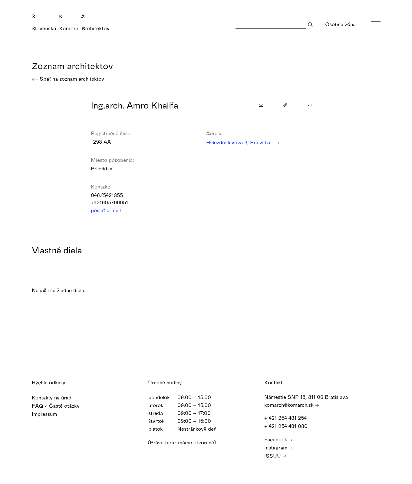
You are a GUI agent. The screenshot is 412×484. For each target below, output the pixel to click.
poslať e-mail (110, 210)
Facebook (278, 439)
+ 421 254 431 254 (288, 418)
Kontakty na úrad (55, 397)
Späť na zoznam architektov (68, 79)
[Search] (271, 24)
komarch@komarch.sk (291, 405)
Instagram (278, 447)
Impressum (48, 414)
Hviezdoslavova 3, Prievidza (242, 142)
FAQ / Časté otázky (59, 406)
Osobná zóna (344, 24)
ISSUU (275, 456)
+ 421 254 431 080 (288, 426)
